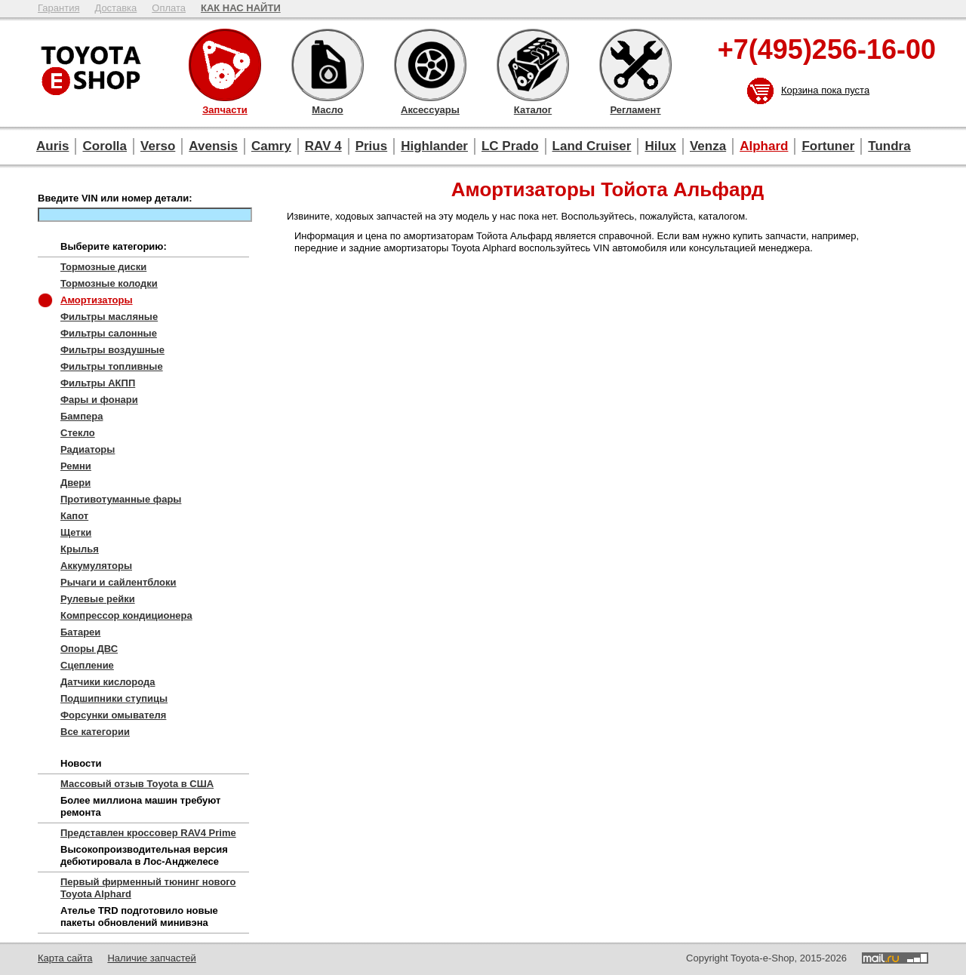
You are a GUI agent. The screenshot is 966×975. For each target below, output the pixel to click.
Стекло (77, 432)
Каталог (533, 65)
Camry (271, 146)
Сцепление (87, 665)
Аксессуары (430, 65)
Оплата (169, 8)
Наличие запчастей (151, 958)
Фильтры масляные (109, 316)
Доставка (115, 8)
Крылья (79, 549)
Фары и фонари (99, 399)
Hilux (660, 146)
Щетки (75, 532)
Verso (157, 146)
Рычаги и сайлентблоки (118, 582)
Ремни (75, 466)
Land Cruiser (592, 146)
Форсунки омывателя (113, 715)
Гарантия (58, 8)
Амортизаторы (96, 300)
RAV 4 (323, 146)
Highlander (434, 146)
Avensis (213, 146)
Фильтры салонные (108, 333)
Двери (75, 482)
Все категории (95, 731)
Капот (74, 515)
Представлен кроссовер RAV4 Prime (148, 832)
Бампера (81, 416)
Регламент (635, 65)
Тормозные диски (103, 266)
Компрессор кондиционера (126, 615)
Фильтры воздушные (112, 349)
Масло (327, 65)
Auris (52, 146)
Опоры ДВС (89, 648)
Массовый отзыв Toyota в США (137, 783)
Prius (371, 146)
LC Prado (510, 146)
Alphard (764, 146)
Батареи (80, 632)
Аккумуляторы (96, 565)
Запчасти (225, 65)
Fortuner (827, 146)
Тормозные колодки (109, 283)
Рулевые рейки (97, 598)
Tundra (889, 146)
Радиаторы (87, 449)
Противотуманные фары (120, 499)
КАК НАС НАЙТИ (241, 8)
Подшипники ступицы (114, 698)
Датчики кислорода (107, 681)
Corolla (104, 146)
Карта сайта (65, 958)
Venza (708, 146)
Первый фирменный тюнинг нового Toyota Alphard (148, 888)
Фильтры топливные (111, 366)
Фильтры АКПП (97, 383)
